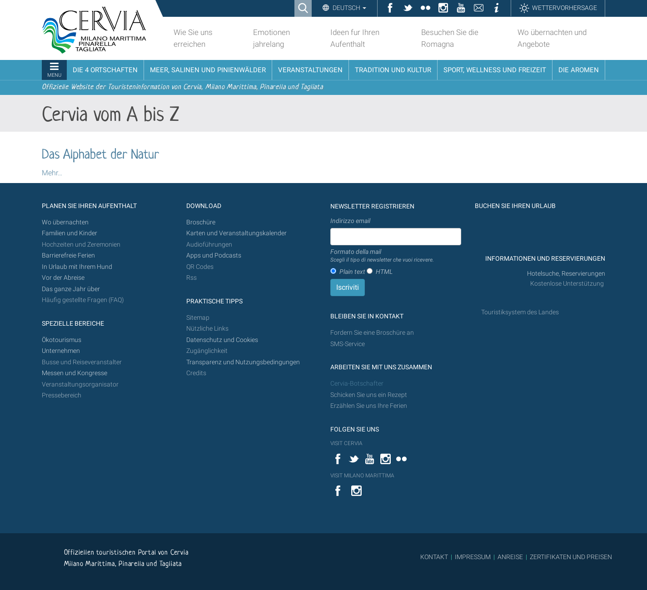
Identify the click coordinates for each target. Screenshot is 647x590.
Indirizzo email (350, 220)
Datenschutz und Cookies (222, 340)
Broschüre (200, 222)
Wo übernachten (65, 222)
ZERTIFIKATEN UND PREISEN (571, 556)
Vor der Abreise (63, 278)
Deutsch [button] (348, 7)
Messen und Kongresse (74, 373)
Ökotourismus (61, 340)
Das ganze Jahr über (71, 289)
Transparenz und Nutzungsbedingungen (243, 362)
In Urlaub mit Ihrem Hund (77, 267)
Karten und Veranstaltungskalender (236, 233)
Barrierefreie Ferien (69, 255)
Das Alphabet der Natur (100, 155)
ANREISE (510, 556)
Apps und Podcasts (213, 255)
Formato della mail (382, 256)
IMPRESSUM (473, 556)
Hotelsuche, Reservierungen (566, 274)
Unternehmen (61, 351)
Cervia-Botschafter (356, 383)
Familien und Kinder (69, 233)
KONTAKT (434, 556)
